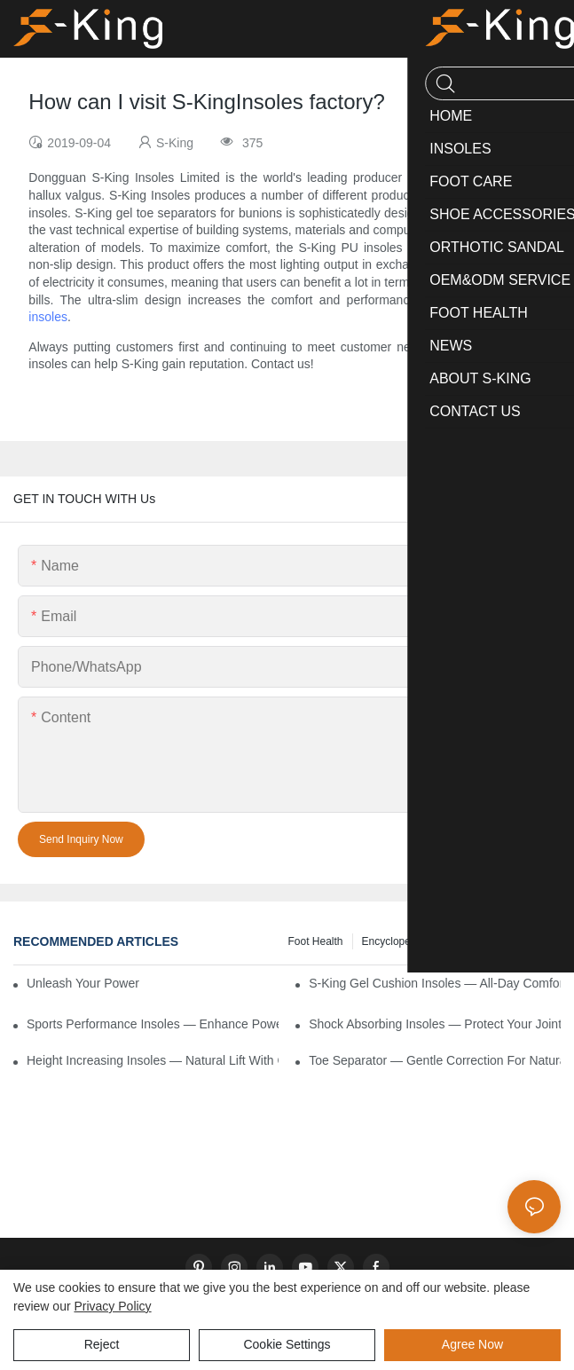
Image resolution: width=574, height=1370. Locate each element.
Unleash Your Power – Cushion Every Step (83, 983)
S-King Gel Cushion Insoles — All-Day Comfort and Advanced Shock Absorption (435, 983)
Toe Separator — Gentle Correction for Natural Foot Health (435, 1060)
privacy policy (112, 1306)
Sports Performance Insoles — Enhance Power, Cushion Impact (153, 1024)
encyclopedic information (421, 941)
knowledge (525, 941)
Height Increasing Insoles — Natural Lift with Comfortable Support (153, 1060)
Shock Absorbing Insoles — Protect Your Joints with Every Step (435, 1024)
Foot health (314, 941)
